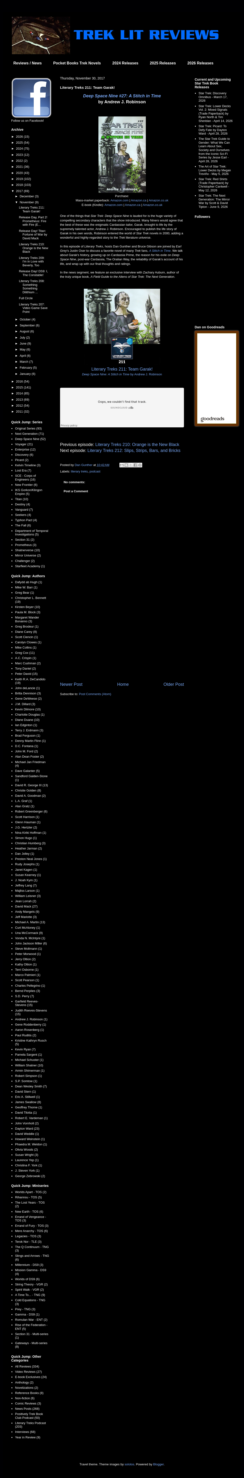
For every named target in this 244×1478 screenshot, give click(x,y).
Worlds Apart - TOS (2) (30, 1192)
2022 (20, 160)
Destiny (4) (22, 504)
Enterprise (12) (25, 449)
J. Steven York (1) (27, 1170)
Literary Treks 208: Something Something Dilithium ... (32, 286)
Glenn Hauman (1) (28, 822)
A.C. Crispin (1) (25, 658)
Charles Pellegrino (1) (30, 985)
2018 (20, 185)
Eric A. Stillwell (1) (27, 1097)
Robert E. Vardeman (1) (31, 1118)
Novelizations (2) (26, 1387)
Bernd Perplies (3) (27, 991)
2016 (20, 381)
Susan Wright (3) (26, 1155)
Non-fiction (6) (25, 1398)
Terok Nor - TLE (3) (28, 1241)
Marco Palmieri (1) (27, 975)
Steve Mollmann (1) (28, 948)
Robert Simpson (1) (28, 1076)
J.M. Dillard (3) (25, 704)
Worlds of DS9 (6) (27, 1279)
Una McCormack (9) (29, 933)
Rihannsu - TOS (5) (28, 1197)
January (26, 374)
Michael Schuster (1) (29, 1060)
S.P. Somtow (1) (26, 1081)
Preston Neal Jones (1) (31, 859)
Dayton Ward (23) (27, 1128)
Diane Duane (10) (27, 720)
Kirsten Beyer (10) (27, 607)
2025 (20, 142)
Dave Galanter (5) (27, 771)
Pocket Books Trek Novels (77, 63)
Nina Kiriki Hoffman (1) (30, 832)
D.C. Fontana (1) (26, 746)
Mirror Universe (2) (28, 555)
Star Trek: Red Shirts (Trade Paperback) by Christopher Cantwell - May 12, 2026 (213, 184)
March (24, 361)
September (28, 325)
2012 (20, 405)
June (23, 343)
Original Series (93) (28, 428)
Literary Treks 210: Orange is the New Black (137, 444)
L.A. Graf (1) (23, 801)
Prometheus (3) (25, 545)
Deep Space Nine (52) (30, 439)
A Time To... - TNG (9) (30, 1295)
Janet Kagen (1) (26, 869)
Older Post (173, 684)
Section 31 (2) (24, 539)
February (26, 367)
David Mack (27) (26, 906)
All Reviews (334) (27, 1366)
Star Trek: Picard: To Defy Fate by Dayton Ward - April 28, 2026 (213, 129)
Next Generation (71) (29, 433)
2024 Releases (125, 63)
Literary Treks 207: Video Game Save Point (33, 308)
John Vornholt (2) (27, 1123)
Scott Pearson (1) (27, 980)
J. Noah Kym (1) (26, 880)
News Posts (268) (27, 1408)
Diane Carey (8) (26, 632)
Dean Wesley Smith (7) (31, 1086)
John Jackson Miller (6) (31, 943)
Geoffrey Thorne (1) (28, 1107)
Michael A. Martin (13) (30, 922)
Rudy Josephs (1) (27, 864)
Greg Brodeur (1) (26, 626)
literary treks (79, 471)
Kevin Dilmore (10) (28, 709)
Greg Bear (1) (24, 592)
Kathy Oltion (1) (25, 964)
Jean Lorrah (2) (25, 901)
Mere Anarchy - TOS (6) (31, 1231)
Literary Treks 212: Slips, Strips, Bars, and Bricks (133, 450)
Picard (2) (21, 460)
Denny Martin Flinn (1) (30, 741)
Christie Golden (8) (28, 790)
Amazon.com (119, 200)
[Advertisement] (122, 641)
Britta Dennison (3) (28, 693)
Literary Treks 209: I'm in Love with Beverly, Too (32, 261)
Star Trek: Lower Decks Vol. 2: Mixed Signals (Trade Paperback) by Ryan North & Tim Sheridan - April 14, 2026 (215, 113)
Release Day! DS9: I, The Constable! (33, 273)
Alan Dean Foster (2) (29, 756)
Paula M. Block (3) (27, 612)
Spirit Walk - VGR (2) (29, 1289)
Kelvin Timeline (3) (28, 465)
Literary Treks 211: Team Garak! (32, 209)
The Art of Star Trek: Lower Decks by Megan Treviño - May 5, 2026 (214, 170)
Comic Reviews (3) (28, 1403)
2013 (20, 399)
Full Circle (26, 298)
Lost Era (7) (23, 470)
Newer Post (71, 684)
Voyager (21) (24, 444)
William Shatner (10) (29, 1065)
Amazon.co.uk (158, 200)
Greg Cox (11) (25, 653)
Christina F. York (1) (28, 1165)
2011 (20, 411)
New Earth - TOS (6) (29, 1211)
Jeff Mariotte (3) (26, 917)
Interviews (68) (25, 1432)
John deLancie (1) (27, 688)
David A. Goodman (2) (30, 795)
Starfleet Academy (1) (30, 566)
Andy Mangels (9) (27, 911)
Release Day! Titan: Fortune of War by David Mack (33, 234)
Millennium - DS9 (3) (29, 1265)
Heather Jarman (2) (28, 848)
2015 (20, 387)
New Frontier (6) (26, 485)
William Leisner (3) (28, 896)
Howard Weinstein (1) (30, 1139)
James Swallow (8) (28, 1102)
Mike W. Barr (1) (26, 587)
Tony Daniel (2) (25, 668)
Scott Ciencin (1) (26, 637)
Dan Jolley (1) (24, 853)
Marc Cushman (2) (28, 663)
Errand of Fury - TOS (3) (31, 1225)
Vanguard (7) (24, 509)
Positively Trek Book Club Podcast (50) (29, 1416)
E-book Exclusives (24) (31, 1377)
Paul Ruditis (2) (25, 1035)
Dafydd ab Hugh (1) (28, 582)
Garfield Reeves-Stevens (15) (26, 1003)
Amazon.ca (138, 200)
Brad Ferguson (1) (27, 735)
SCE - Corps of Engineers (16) (25, 477)
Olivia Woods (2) (26, 1149)
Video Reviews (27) (28, 1371)
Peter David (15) (26, 674)
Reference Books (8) (29, 1393)
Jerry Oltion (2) (25, 959)
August (25, 331)
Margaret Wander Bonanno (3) (27, 619)
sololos (129, 1464)
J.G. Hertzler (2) (26, 827)
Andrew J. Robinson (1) (31, 1019)
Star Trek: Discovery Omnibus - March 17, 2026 (212, 96)
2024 (20, 148)
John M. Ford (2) (26, 751)
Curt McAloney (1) (27, 927)
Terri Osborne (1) (26, 969)
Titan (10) (21, 499)
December (27, 196)
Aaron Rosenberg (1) (29, 1030)
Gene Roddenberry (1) (30, 1024)
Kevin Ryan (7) (25, 1049)
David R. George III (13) (31, 785)
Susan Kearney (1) (28, 875)
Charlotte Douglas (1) (30, 714)
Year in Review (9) (27, 1437)
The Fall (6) (23, 525)
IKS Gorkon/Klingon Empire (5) (28, 492)
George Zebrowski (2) (30, 1176)
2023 (20, 155)
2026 (20, 136)
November (27, 202)
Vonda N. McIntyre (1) (30, 938)
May (23, 349)
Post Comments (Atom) (95, 694)
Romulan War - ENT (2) (31, 1319)
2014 (20, 393)
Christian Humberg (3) (30, 843)
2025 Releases (163, 63)
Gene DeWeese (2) (28, 698)
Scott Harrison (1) (27, 817)
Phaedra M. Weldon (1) (31, 1144)
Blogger (158, 1464)
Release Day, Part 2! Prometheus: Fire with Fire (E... (33, 220)
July (23, 337)
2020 (20, 173)
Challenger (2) (25, 561)
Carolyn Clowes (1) (28, 642)
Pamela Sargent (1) (28, 1054)
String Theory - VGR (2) (31, 1284)
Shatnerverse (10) (27, 550)
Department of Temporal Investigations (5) (31, 532)
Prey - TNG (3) (25, 1309)
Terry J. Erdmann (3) (29, 730)
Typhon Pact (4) (26, 520)
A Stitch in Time (160, 250)
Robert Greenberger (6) (31, 811)
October (26, 319)
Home (123, 684)
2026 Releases (200, 63)
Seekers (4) (23, 515)
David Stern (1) (25, 1091)
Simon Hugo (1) (26, 838)
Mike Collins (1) (25, 647)
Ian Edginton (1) (26, 725)
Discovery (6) (24, 454)
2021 (20, 166)
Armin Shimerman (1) (30, 1070)
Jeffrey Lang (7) (26, 885)
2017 (20, 191)
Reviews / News (27, 63)
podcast (95, 471)
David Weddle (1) (27, 1134)
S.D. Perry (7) (24, 996)
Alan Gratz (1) (24, 806)
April (23, 355)
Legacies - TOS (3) (28, 1236)
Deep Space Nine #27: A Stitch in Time (122, 96)
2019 (20, 179)
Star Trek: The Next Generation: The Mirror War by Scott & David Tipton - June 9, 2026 (214, 201)
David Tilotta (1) (26, 1112)
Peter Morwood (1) (28, 954)
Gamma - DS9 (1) (27, 1314)
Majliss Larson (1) (27, 890)
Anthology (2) (24, 1382)
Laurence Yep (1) (27, 1160)
